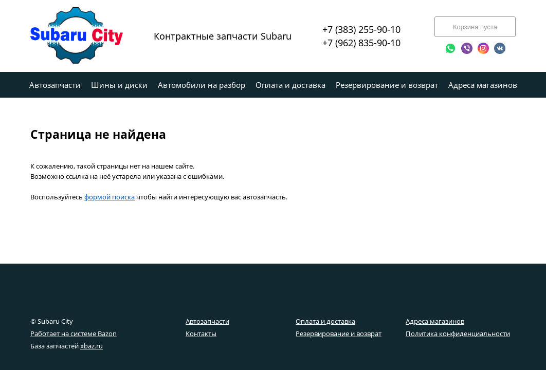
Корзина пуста (475, 27)
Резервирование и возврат (338, 333)
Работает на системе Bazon (73, 333)
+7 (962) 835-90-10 (361, 42)
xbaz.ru (91, 345)
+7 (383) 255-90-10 (361, 29)
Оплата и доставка (325, 321)
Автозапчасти (207, 321)
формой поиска (109, 196)
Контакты (201, 333)
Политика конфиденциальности (458, 333)
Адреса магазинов (435, 321)
